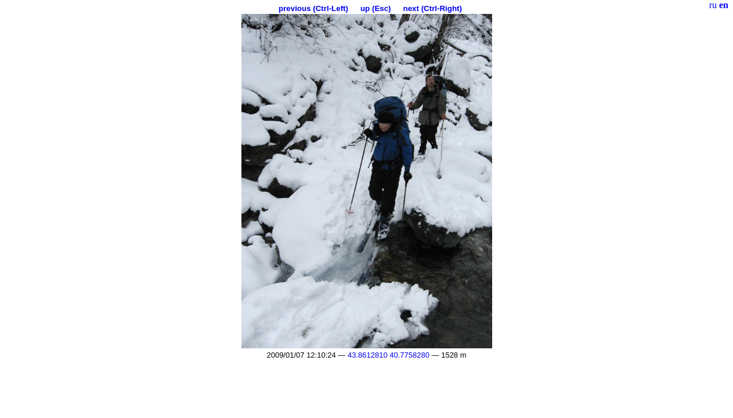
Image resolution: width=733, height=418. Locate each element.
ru (713, 5)
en (723, 5)
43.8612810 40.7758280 (388, 355)
